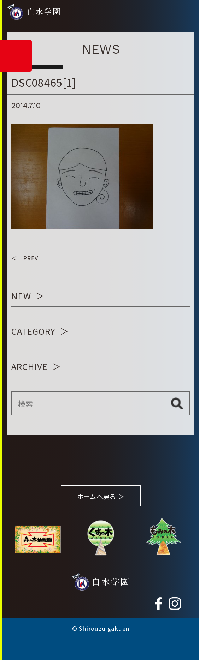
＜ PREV (24, 258)
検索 (176, 403)
